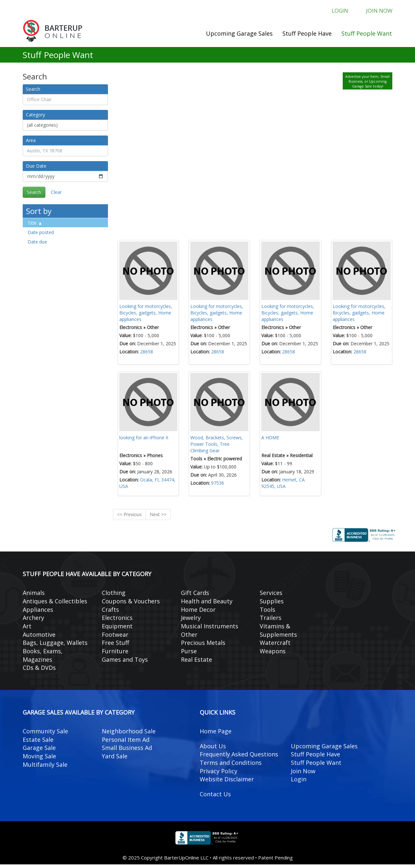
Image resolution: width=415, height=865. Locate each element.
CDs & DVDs (39, 668)
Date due (37, 242)
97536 (217, 483)
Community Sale (45, 731)
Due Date (36, 166)
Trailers (270, 618)
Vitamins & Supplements (278, 630)
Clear (56, 192)
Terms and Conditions (231, 763)
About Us (213, 746)
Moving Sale (39, 756)
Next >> (158, 515)
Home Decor (198, 610)
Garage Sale (39, 748)
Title (32, 223)
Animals (34, 593)
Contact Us (215, 794)
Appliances (38, 610)
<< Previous (129, 515)
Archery (33, 618)
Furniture (115, 651)
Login (336, 11)
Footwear (115, 635)
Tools (267, 610)
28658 (146, 352)
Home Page (215, 731)
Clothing (113, 593)
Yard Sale (114, 756)
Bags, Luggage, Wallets (55, 643)
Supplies (272, 601)
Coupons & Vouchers (131, 601)
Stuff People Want (366, 34)
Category (35, 115)
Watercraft (275, 643)
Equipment (117, 626)
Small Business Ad (127, 748)
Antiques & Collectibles (55, 601)
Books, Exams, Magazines (43, 655)
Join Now (378, 11)
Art (27, 626)
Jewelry (191, 618)
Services (271, 593)
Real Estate (196, 660)
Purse (189, 651)
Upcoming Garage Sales (239, 34)
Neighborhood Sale (129, 731)
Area (31, 140)
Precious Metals (203, 643)
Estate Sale (38, 740)
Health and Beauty (206, 601)
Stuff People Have (307, 34)
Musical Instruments (209, 626)
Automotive (39, 635)
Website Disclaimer (227, 780)
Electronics (117, 618)
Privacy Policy (218, 771)
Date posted (41, 233)
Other (189, 635)
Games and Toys (125, 660)
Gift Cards (195, 593)
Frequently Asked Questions (239, 755)
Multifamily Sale (45, 765)
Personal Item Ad (125, 740)
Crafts (110, 610)
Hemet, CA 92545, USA (283, 483)
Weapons (273, 651)
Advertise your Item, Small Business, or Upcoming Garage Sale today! (367, 82)
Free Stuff (115, 643)
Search (33, 89)
